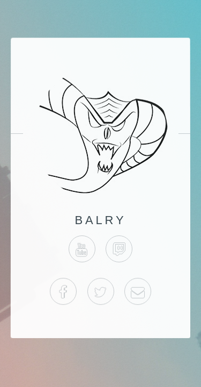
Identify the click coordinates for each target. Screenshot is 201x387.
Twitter (100, 291)
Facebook (63, 291)
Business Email (137, 291)
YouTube (82, 248)
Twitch (119, 248)
